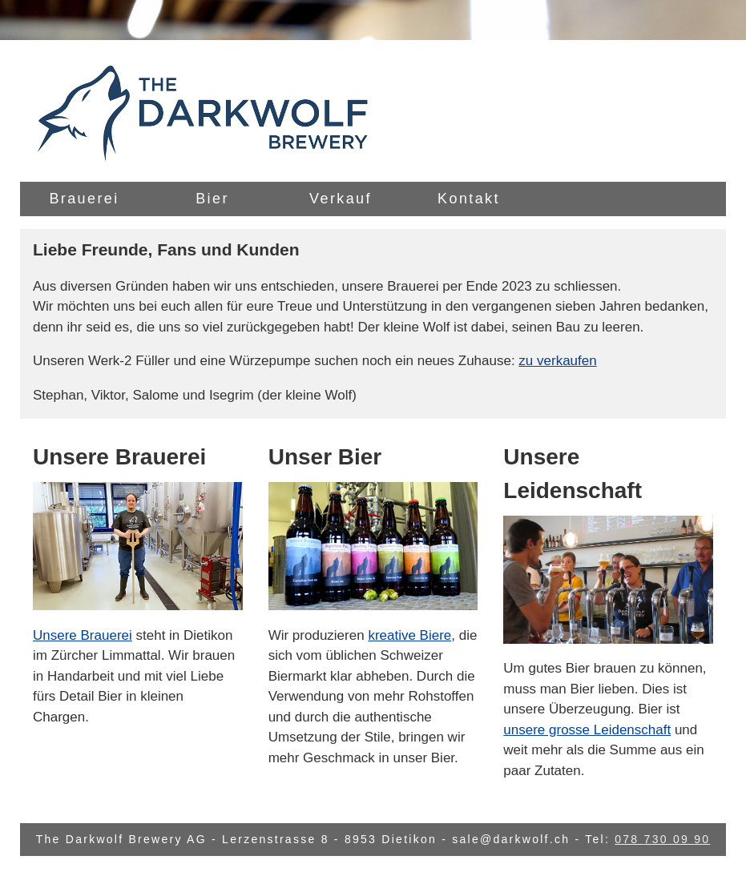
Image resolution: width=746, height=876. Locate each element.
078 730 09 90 (662, 839)
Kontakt (469, 199)
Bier (212, 199)
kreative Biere (409, 635)
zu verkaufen (557, 360)
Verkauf (340, 199)
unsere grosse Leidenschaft (587, 729)
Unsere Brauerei (82, 635)
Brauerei (84, 199)
